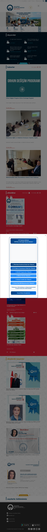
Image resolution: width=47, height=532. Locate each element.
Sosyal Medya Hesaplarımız (23, 293)
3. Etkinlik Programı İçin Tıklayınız (23, 272)
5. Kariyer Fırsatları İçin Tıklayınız (23, 279)
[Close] (45, 235)
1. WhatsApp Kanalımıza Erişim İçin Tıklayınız (23, 264)
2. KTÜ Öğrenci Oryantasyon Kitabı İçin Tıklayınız (23, 268)
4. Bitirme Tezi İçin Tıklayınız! (23, 275)
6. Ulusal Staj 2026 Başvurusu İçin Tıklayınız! (23, 283)
